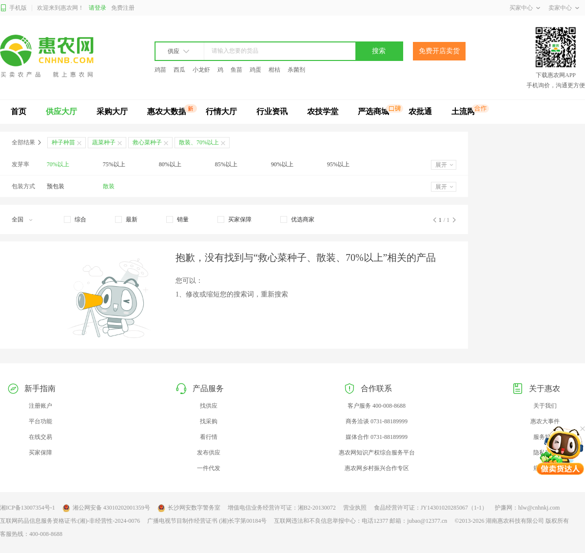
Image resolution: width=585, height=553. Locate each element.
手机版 (13, 8)
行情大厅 (221, 111)
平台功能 (40, 421)
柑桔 (274, 69)
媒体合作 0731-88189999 (377, 437)
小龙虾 (201, 69)
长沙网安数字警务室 (188, 508)
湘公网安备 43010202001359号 (106, 508)
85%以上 (226, 164)
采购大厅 (112, 111)
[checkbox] (75, 219)
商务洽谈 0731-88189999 (377, 421)
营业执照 (355, 507)
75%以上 (114, 164)
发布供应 (208, 452)
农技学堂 (322, 111)
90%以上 (282, 164)
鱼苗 (236, 69)
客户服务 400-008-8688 (377, 405)
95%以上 (338, 164)
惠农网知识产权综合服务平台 (377, 452)
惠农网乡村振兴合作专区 (377, 468)
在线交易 (40, 437)
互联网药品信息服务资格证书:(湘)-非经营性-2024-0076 (70, 520)
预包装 (55, 186)
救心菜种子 (147, 142)
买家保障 (40, 452)
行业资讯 (272, 111)
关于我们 (545, 405)
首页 (18, 111)
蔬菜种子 (104, 142)
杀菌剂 (296, 69)
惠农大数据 (166, 111)
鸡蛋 (255, 69)
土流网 (463, 111)
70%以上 (58, 164)
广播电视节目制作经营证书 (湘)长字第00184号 (207, 520)
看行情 (208, 437)
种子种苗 (63, 142)
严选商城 (373, 111)
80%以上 (170, 164)
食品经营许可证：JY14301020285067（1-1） (431, 507)
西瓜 (179, 69)
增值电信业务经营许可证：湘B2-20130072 (282, 507)
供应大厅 (61, 111)
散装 (109, 186)
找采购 (208, 421)
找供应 (208, 405)
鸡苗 (160, 69)
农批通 (420, 111)
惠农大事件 (545, 421)
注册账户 (40, 405)
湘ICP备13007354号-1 (27, 507)
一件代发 (208, 468)
